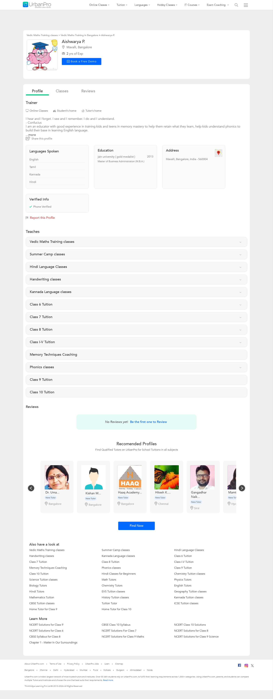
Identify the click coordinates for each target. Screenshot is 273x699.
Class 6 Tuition (183, 556)
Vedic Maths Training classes (46, 550)
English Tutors (182, 586)
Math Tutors (109, 580)
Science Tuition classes (43, 580)
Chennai (44, 670)
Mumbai (83, 670)
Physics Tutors (182, 580)
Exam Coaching (216, 5)
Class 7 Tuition (38, 562)
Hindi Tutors (36, 591)
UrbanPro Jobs (92, 663)
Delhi (55, 670)
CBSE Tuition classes (41, 603)
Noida (150, 670)
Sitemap (119, 663)
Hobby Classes (166, 5)
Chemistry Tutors (112, 586)
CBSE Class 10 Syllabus (116, 625)
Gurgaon (120, 670)
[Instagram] (246, 666)
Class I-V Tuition (184, 562)
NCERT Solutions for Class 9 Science (196, 637)
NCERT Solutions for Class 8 (191, 631)
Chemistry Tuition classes (189, 574)
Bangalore (29, 670)
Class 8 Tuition (110, 562)
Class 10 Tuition (39, 574)
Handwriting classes (41, 556)
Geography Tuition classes (190, 591)
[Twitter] (252, 666)
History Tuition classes (115, 597)
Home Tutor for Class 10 (116, 609)
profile (37, 91)
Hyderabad (69, 670)
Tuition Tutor (109, 603)
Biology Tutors (38, 586)
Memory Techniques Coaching (48, 568)
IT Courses (191, 5)
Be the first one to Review (148, 422)
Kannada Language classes (118, 556)
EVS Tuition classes (113, 591)
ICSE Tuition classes (186, 603)
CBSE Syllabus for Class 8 (44, 637)
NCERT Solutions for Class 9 (46, 625)
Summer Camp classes (116, 550)
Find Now (136, 526)
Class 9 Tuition (183, 568)
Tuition (121, 5)
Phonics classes (111, 568)
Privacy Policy (73, 663)
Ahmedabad (135, 670)
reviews (88, 91)
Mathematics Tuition (41, 597)
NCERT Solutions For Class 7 (119, 631)
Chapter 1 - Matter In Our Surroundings (53, 642)
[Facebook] (239, 666)
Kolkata (107, 670)
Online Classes (98, 5)
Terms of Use (55, 663)
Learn (107, 663)
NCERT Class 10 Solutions (190, 625)
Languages (141, 5)
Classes (62, 91)
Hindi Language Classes (189, 550)
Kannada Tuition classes (188, 597)
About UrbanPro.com (34, 663)
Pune (95, 670)
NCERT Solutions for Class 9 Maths (123, 637)
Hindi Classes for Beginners (119, 574)
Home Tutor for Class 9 (43, 609)
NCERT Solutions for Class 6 (46, 631)
